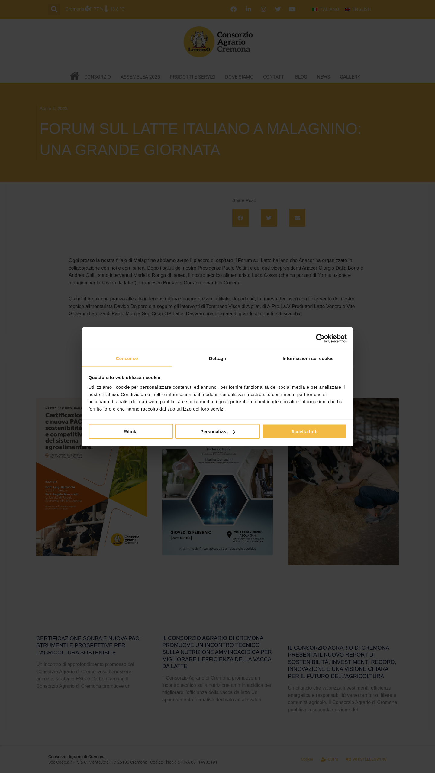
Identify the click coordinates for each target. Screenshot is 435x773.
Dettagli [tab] (217, 357)
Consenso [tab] (127, 357)
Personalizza (217, 431)
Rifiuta (131, 431)
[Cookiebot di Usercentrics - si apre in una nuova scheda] (320, 338)
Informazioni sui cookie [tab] (308, 357)
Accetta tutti (304, 431)
